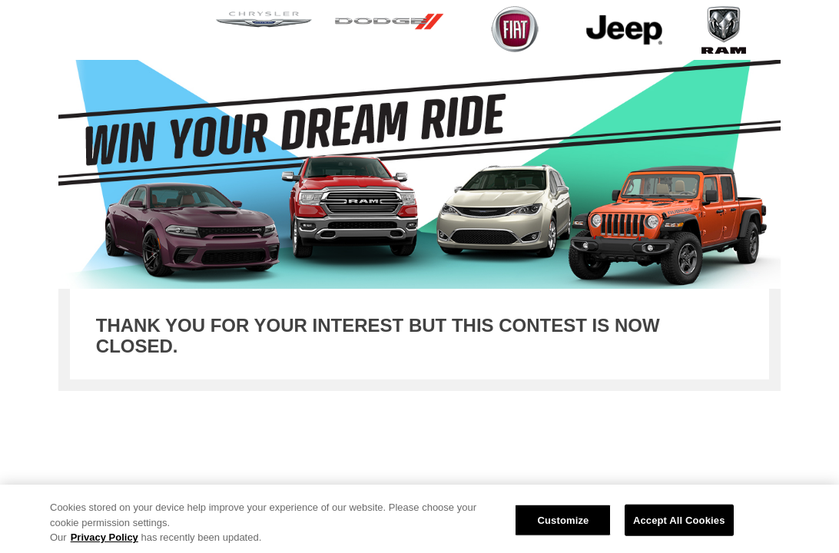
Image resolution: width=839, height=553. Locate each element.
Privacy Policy (104, 537)
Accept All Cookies (679, 519)
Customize (563, 519)
